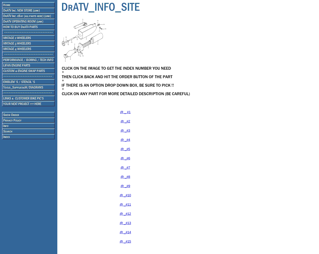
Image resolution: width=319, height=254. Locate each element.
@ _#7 (125, 167)
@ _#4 (125, 140)
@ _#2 (125, 121)
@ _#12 (125, 214)
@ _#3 (125, 130)
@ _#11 (125, 204)
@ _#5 (125, 149)
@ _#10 (125, 195)
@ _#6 (125, 158)
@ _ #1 (125, 112)
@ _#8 (125, 177)
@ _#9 (125, 186)
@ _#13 (125, 223)
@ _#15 (125, 241)
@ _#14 (125, 232)
